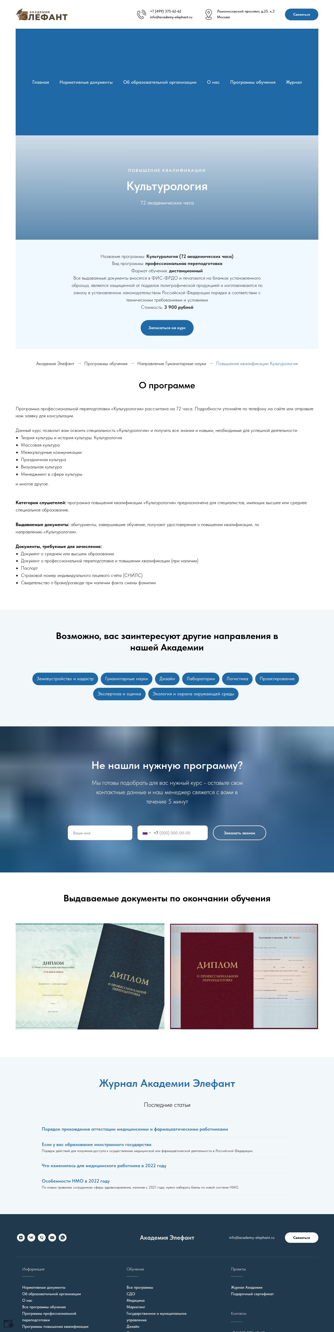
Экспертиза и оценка (119, 695)
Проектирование (279, 679)
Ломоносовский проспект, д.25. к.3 (246, 11)
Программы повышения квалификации (55, 1328)
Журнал (294, 82)
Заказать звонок (239, 835)
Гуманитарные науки (125, 679)
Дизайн (167, 679)
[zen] (21, 1240)
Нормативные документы (86, 82)
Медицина (136, 1302)
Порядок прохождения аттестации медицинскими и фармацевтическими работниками (135, 1131)
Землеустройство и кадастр (62, 679)
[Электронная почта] (52, 1240)
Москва (223, 17)
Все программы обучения (44, 1309)
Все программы (140, 1289)
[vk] (31, 1240)
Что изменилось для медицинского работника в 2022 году (104, 1167)
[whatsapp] (63, 1240)
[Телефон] (42, 1240)
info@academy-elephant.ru (171, 17)
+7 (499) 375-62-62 (165, 11)
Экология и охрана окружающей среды (194, 695)
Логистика (239, 679)
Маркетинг (136, 1309)
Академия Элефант (55, 363)
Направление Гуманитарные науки (171, 363)
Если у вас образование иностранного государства (96, 1146)
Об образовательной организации (159, 82)
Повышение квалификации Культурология (257, 363)
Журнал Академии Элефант (167, 1085)
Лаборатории (201, 679)
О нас (213, 82)
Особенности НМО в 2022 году (76, 1183)
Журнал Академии (247, 1289)
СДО (131, 1296)
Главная (40, 82)
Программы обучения (253, 82)
